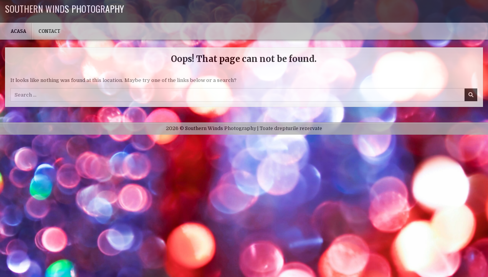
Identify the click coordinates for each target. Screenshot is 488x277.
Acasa (18, 31)
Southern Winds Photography (64, 8)
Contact (49, 31)
